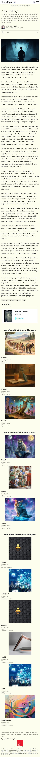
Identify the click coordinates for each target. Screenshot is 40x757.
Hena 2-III (3, 657)
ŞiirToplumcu (5, 597)
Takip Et (15, 26)
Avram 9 (3, 460)
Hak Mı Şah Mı (5, 594)
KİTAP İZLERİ (6, 305)
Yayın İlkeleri (18, 734)
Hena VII (3, 562)
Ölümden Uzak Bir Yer (21, 311)
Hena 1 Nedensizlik (6, 720)
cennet (12, 300)
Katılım (16, 732)
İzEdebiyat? (25, 734)
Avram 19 (4, 357)
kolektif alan (5, 300)
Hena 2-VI (3, 625)
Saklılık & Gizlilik (10, 734)
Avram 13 (4, 389)
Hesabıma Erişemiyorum (30, 732)
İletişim (21, 732)
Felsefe (8, 27)
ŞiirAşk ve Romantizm (5, 723)
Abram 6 (3, 491)
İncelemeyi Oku (19, 318)
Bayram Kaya (9, 26)
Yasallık (3, 734)
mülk (24, 300)
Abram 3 (3, 523)
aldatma (18, 300)
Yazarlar (12, 732)
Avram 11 (4, 421)
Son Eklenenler (5, 732)
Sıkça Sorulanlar (33, 734)
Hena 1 (3, 689)
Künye (2, 736)
